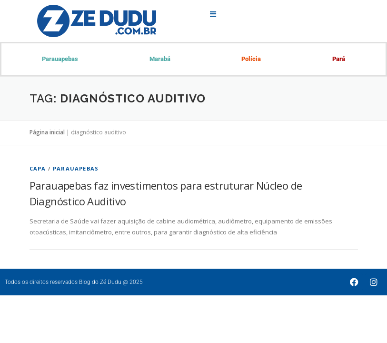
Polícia (251, 58)
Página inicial (47, 132)
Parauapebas (60, 58)
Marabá (159, 58)
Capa (38, 168)
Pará (338, 58)
